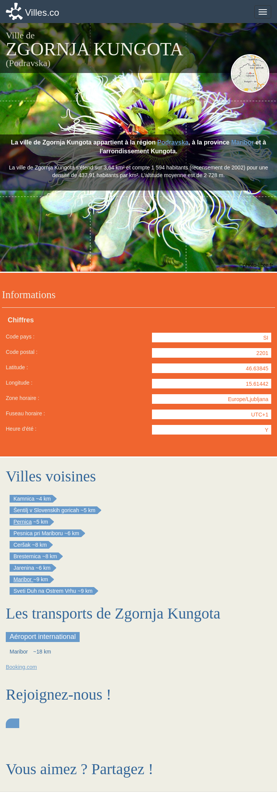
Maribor (242, 142)
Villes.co (42, 12)
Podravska (173, 142)
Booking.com (21, 667)
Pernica (22, 522)
